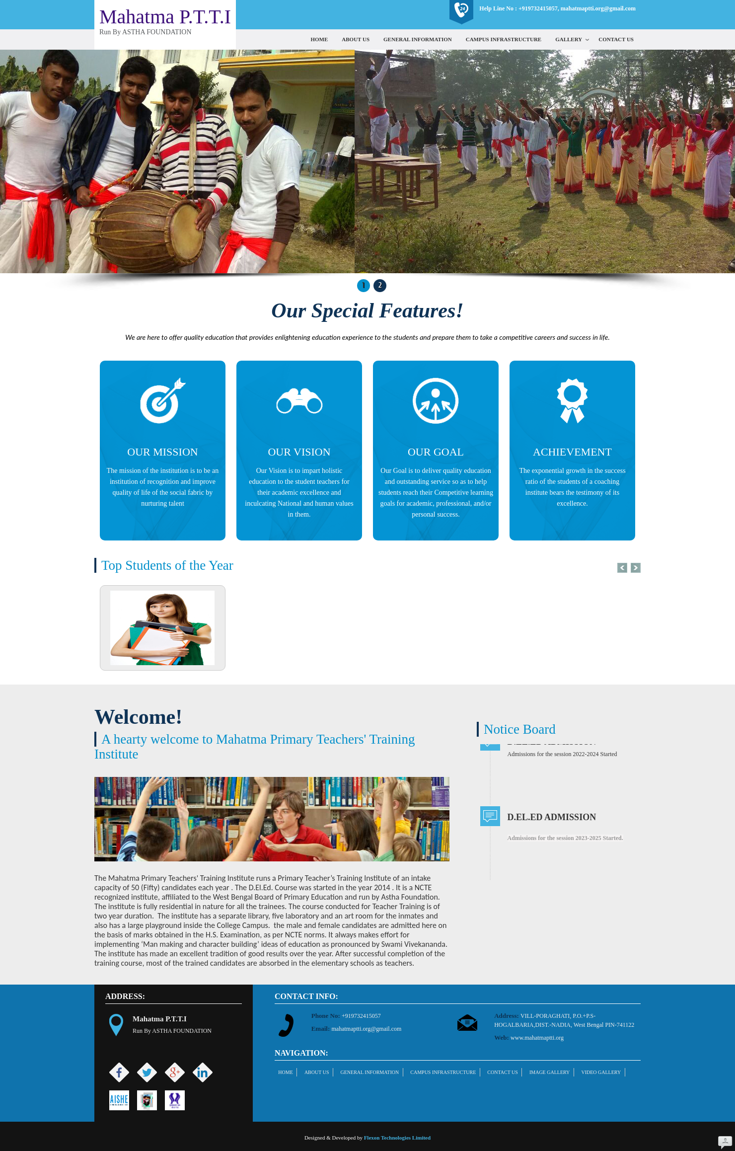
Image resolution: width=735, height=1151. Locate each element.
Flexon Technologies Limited (397, 1138)
